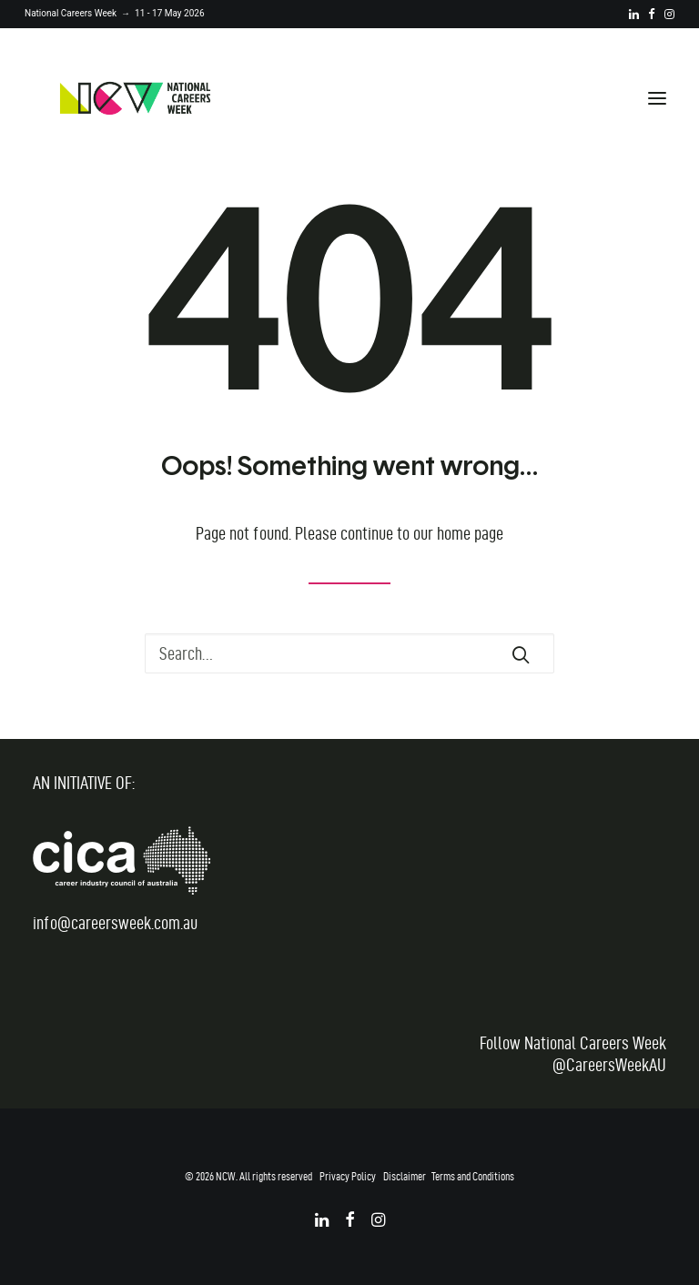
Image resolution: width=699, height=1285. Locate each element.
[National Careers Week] (135, 98)
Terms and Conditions (472, 1175)
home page (470, 533)
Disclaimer (404, 1175)
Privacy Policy (347, 1175)
